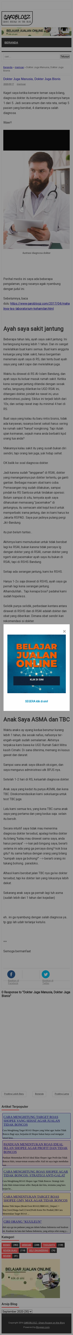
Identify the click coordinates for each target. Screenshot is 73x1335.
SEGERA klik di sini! (36, 701)
